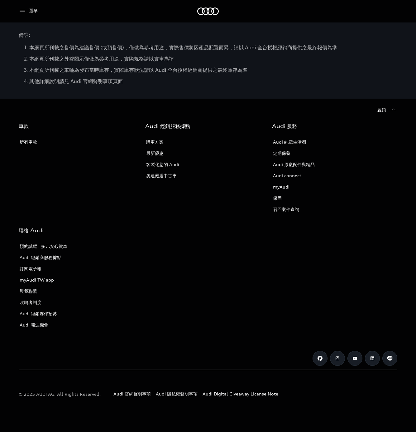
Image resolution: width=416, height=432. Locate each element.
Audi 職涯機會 (34, 324)
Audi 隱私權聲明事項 (177, 393)
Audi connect (287, 175)
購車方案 (155, 142)
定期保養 (281, 153)
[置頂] (387, 110)
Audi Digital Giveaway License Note (240, 393)
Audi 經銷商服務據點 (40, 257)
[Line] (389, 358)
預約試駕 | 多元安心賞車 (43, 246)
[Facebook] (320, 358)
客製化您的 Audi (162, 164)
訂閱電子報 (30, 268)
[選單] (28, 10)
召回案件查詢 (286, 209)
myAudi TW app (37, 279)
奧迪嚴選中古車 (161, 175)
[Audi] (208, 11)
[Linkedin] (372, 358)
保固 (277, 198)
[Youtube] (354, 358)
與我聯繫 (28, 291)
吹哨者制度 (30, 302)
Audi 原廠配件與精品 (294, 164)
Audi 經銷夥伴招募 (38, 313)
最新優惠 (155, 153)
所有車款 (28, 142)
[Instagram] (337, 358)
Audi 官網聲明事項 (132, 393)
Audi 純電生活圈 (289, 142)
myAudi (281, 186)
